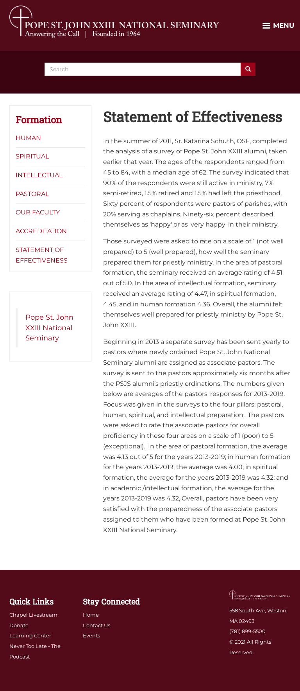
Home (91, 615)
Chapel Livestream (33, 615)
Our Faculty (38, 212)
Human (28, 138)
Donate (19, 625)
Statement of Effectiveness (42, 255)
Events (91, 635)
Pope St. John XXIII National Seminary (49, 327)
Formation (39, 119)
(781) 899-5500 (247, 631)
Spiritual (32, 156)
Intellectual (39, 175)
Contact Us (96, 625)
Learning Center (30, 635)
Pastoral (32, 194)
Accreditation (41, 231)
